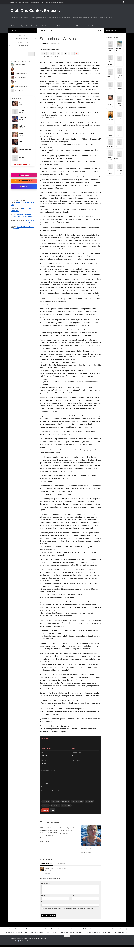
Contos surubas (47, 30)
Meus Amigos (81, 26)
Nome (43, 898)
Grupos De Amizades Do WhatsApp (98, 935)
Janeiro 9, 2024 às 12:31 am (58, 870)
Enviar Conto (56, 26)
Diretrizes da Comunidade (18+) (17, 935)
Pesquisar (14, 51)
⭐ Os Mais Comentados (24, 181)
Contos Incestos (55, 802)
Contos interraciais (66, 807)
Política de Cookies (89, 931)
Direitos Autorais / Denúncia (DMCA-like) (113, 931)
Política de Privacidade (15, 931)
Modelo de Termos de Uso (40, 935)
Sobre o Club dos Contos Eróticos (50, 931)
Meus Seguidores (94, 26)
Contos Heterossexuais (77, 802)
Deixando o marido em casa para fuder (51, 775)
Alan (12, 202)
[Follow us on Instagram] (33, 31)
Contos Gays (45, 807)
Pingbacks (61, 866)
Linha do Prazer (68, 26)
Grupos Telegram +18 (121, 935)
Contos (13, 26)
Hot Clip (20, 26)
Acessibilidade (31, 931)
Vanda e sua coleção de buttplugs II (50, 792)
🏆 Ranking (24, 186)
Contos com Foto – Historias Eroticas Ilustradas (47, 2)
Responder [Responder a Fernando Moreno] (47, 875)
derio (12, 214)
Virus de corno (45, 787)
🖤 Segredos (24, 175)
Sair (103, 26)
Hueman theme (35, 943)
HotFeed (29, 26)
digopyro (45, 44)
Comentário (45, 886)
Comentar (45, 812)
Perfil (36, 26)
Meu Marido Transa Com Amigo (49, 779)
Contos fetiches (89, 802)
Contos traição (46, 802)
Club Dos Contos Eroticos (35, 10)
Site (42, 904)
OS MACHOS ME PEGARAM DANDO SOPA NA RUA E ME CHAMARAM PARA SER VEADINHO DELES (49, 835)
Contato (54, 935)
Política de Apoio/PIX (72, 931)
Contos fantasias (55, 807)
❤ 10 (43, 53)
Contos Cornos (65, 802)
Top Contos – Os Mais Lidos (19, 2)
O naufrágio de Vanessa (89, 851)
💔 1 (78, 53)
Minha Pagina (44, 26)
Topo (52, 812)
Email (73, 898)
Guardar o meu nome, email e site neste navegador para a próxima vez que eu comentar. (67, 912)
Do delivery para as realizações (49, 783)
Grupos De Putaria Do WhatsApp (71, 935)
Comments (47, 866)
